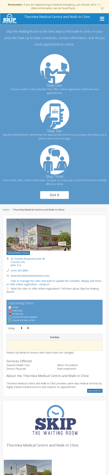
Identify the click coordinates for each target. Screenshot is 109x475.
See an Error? (94, 390)
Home (6, 209)
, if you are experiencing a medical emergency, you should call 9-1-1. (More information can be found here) (54, 6)
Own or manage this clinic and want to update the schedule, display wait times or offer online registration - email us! (54, 282)
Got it (54, 194)
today (11, 328)
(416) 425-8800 (19, 270)
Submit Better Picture (18, 252)
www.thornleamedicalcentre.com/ (30, 275)
